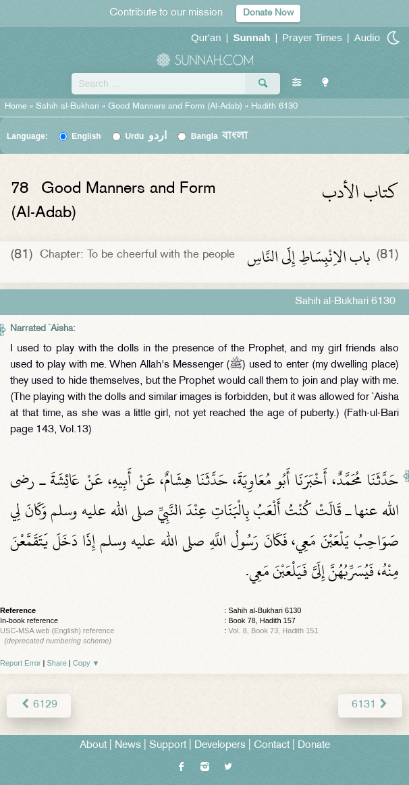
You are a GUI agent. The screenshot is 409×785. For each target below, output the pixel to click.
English (86, 136)
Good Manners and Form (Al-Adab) (175, 107)
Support (167, 745)
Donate (314, 745)
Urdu (146, 136)
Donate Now (268, 13)
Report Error (20, 663)
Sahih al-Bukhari (67, 107)
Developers (220, 745)
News (128, 745)
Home (16, 107)
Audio (367, 37)
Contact (272, 745)
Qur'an (206, 37)
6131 (370, 705)
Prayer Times (312, 37)
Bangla (219, 136)
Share (57, 663)
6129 (38, 705)
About (93, 745)
